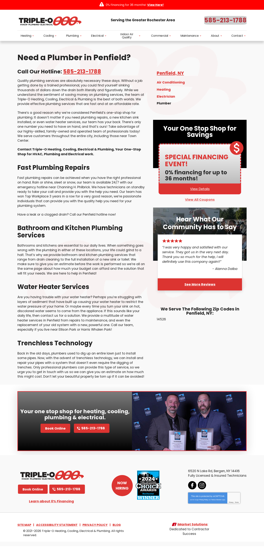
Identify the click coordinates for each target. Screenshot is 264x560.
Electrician (166, 97)
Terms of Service (216, 513)
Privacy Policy (203, 513)
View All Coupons (200, 201)
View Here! (155, 5)
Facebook (192, 498)
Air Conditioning (171, 83)
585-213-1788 (225, 20)
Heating (164, 90)
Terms (236, 515)
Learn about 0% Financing (51, 514)
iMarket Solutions (192, 538)
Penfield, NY (170, 74)
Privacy (230, 515)
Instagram (201, 498)
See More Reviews (199, 285)
